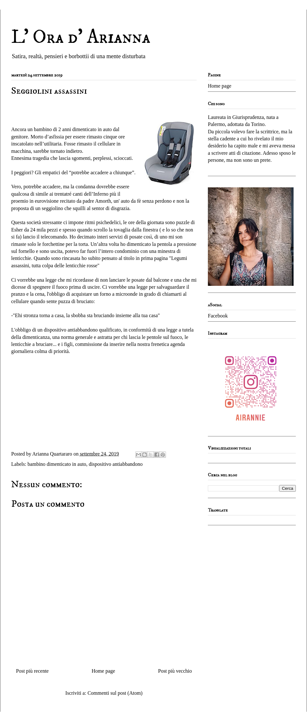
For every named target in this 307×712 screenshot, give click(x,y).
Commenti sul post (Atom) (115, 693)
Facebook (218, 315)
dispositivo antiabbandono (116, 464)
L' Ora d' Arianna (80, 37)
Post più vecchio (175, 671)
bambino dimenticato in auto (57, 464)
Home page (103, 671)
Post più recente (32, 671)
